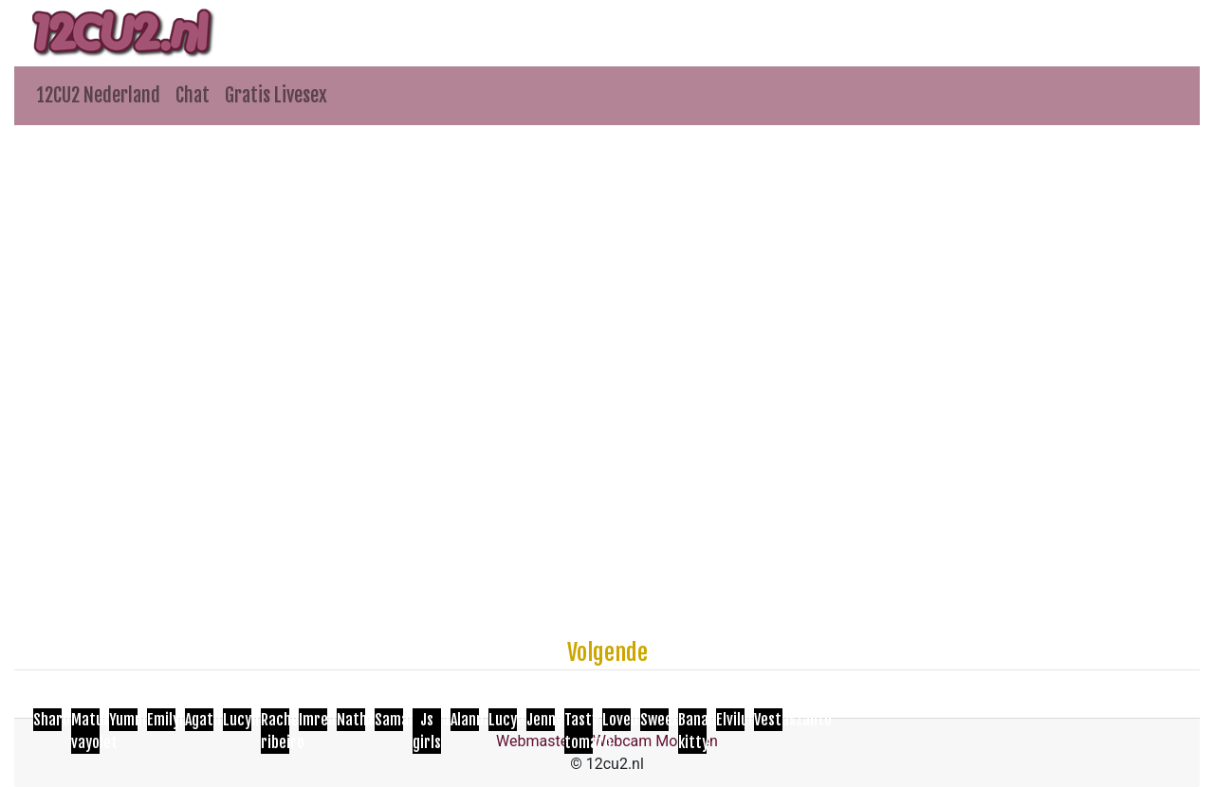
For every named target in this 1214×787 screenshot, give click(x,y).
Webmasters (538, 741)
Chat (192, 95)
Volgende (607, 652)
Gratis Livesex (276, 95)
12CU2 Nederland (98, 95)
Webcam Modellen (655, 741)
